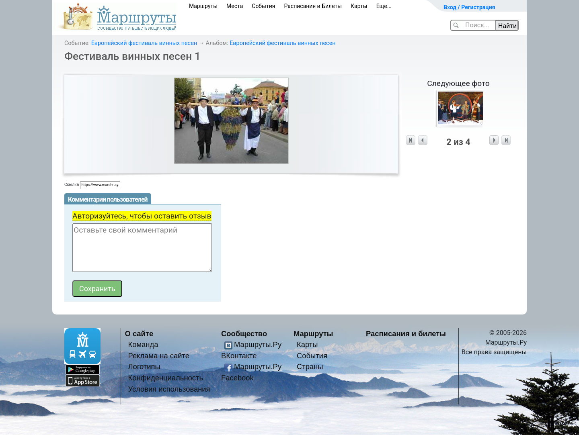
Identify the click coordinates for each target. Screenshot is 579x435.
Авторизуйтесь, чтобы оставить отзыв (141, 216)
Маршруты (203, 6)
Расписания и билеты (406, 333)
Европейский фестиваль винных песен (144, 43)
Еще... (384, 6)
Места (234, 6)
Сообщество (244, 333)
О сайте (139, 333)
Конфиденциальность (165, 378)
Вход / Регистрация (469, 7)
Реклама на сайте (158, 355)
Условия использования (169, 389)
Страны (310, 366)
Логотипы (144, 366)
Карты (359, 6)
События (263, 6)
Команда (143, 344)
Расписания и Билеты (313, 6)
